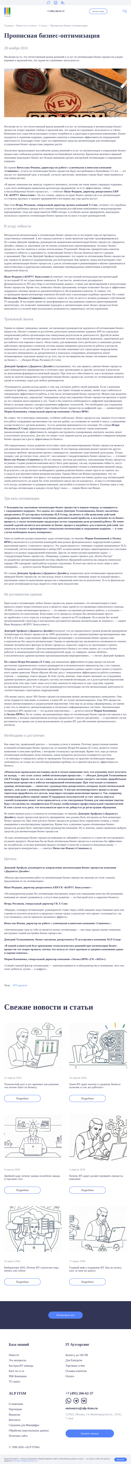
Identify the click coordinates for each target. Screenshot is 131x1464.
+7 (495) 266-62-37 (55, 11)
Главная (8, 25)
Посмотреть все (65, 1315)
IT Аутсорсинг (78, 1344)
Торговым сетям (75, 1365)
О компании (16, 1403)
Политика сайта (18, 1435)
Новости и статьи (26, 25)
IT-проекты (20, 985)
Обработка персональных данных (29, 1430)
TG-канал (14, 1381)
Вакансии (14, 1414)
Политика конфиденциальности (25, 1461)
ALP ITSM (17, 1393)
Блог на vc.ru (16, 1370)
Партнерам (15, 1409)
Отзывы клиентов (76, 1370)
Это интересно (17, 1360)
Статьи (43, 25)
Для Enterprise (74, 1360)
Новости (14, 1355)
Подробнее (22, 1098)
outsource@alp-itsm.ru (82, 1408)
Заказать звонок (98, 11)
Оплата (70, 1376)
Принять (120, 1459)
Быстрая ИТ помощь (21, 1365)
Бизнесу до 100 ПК (77, 1355)
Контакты (14, 1419)
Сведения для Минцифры (24, 1425)
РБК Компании (18, 1376)
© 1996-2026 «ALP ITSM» (24, 1447)
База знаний (19, 1344)
